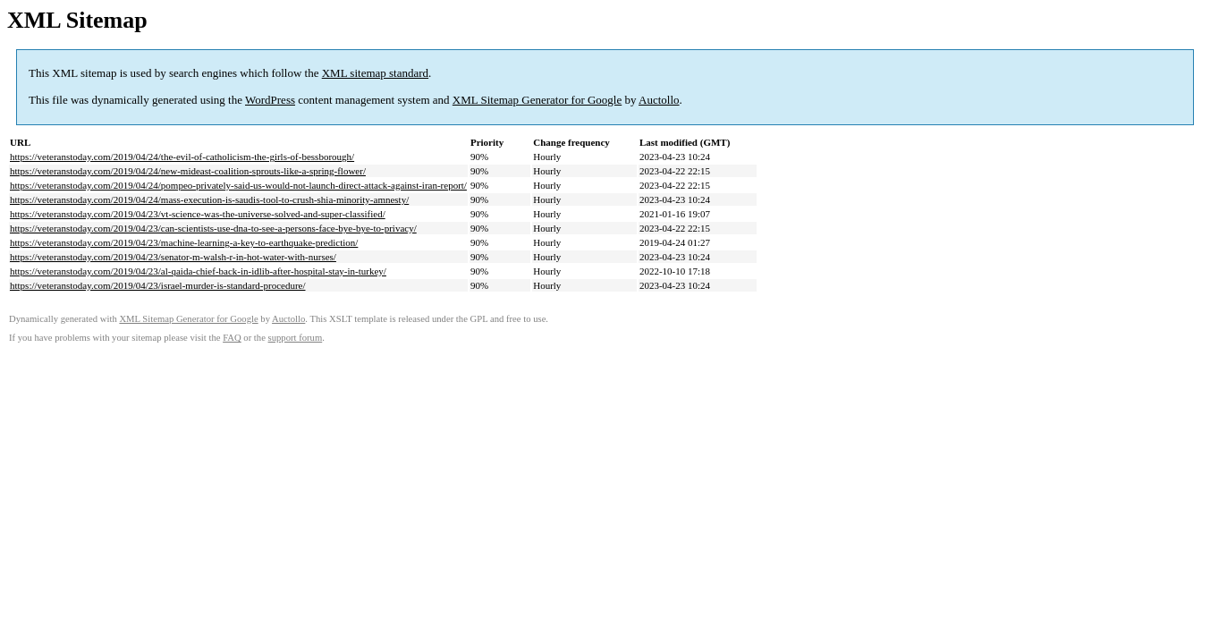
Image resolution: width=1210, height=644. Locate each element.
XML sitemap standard (375, 73)
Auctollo (659, 99)
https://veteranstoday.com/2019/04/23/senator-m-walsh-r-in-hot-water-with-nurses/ (173, 256)
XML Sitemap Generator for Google (537, 99)
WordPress (270, 99)
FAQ (232, 338)
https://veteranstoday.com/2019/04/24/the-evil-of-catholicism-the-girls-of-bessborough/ (182, 156)
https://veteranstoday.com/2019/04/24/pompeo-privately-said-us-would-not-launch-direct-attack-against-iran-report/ (238, 185)
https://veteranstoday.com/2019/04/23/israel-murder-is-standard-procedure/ (158, 285)
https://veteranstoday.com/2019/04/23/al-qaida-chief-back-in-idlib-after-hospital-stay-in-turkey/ (198, 271)
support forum (295, 338)
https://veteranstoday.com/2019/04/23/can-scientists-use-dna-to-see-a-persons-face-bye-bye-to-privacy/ (213, 228)
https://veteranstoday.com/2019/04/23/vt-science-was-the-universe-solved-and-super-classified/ (197, 213)
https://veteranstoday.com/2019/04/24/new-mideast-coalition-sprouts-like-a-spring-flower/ (188, 170)
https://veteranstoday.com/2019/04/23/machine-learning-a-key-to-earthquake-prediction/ (184, 242)
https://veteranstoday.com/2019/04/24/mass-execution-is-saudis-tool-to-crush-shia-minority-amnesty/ (209, 199)
